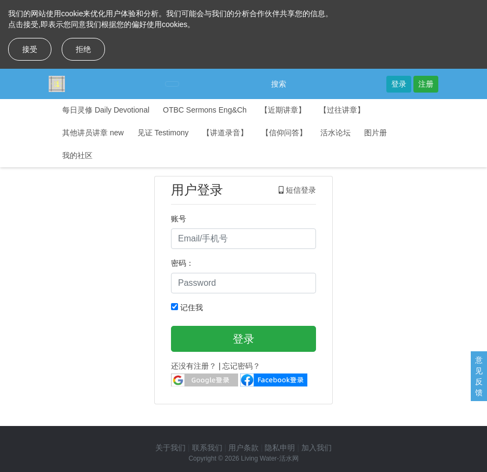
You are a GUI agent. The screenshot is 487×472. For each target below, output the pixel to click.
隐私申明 (280, 447)
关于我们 (170, 447)
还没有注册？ (193, 366)
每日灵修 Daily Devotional (105, 110)
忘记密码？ (241, 366)
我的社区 (77, 155)
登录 (398, 84)
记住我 (187, 307)
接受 (29, 49)
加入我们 (316, 447)
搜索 (278, 84)
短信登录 (297, 190)
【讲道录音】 (225, 132)
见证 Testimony (163, 132)
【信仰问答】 (284, 132)
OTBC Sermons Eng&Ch (205, 110)
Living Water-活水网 (269, 458)
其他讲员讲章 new (93, 132)
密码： (182, 263)
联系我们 (207, 447)
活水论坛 (335, 132)
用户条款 (243, 447)
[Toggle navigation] (172, 84)
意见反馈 (479, 376)
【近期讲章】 (283, 110)
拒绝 (83, 49)
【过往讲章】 (342, 110)
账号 (178, 218)
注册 (425, 84)
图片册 (375, 132)
